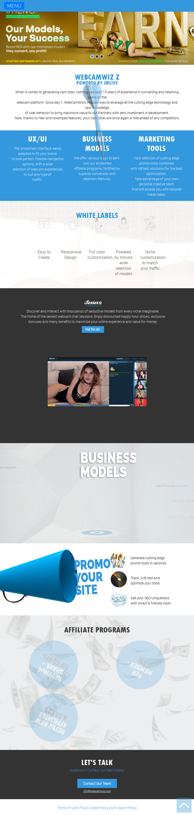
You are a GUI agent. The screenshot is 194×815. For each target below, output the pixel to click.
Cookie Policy (98, 807)
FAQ (83, 807)
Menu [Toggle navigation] (14, 5)
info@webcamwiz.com (97, 791)
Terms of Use (67, 807)
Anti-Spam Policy (124, 807)
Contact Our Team (97, 783)
